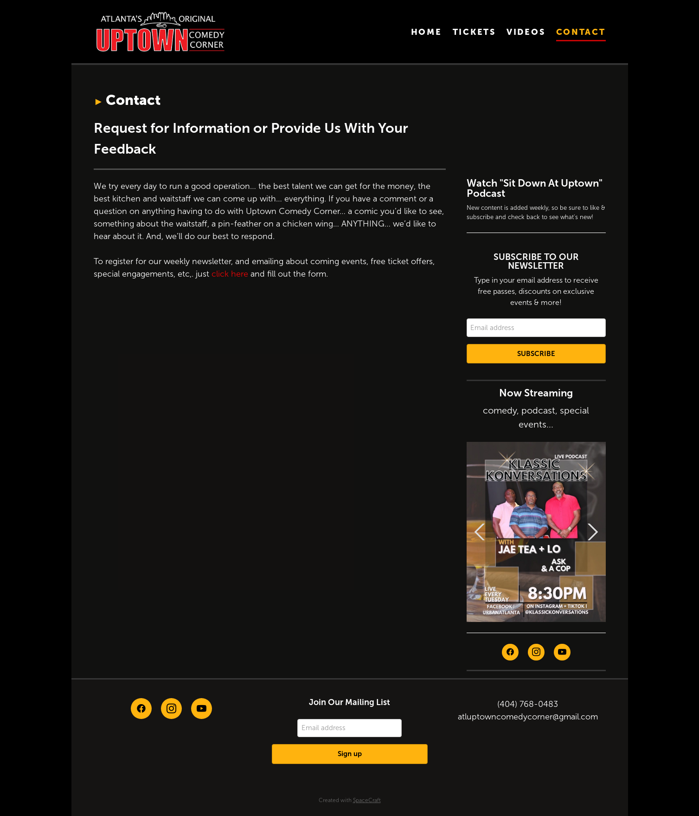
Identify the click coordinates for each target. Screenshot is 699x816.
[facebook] (510, 652)
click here (230, 273)
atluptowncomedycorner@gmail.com (528, 716)
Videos (526, 32)
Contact (581, 32)
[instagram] (536, 652)
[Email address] (536, 327)
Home (426, 32)
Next (593, 532)
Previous (480, 532)
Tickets (474, 32)
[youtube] (562, 652)
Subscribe (536, 353)
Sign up (350, 754)
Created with (350, 800)
